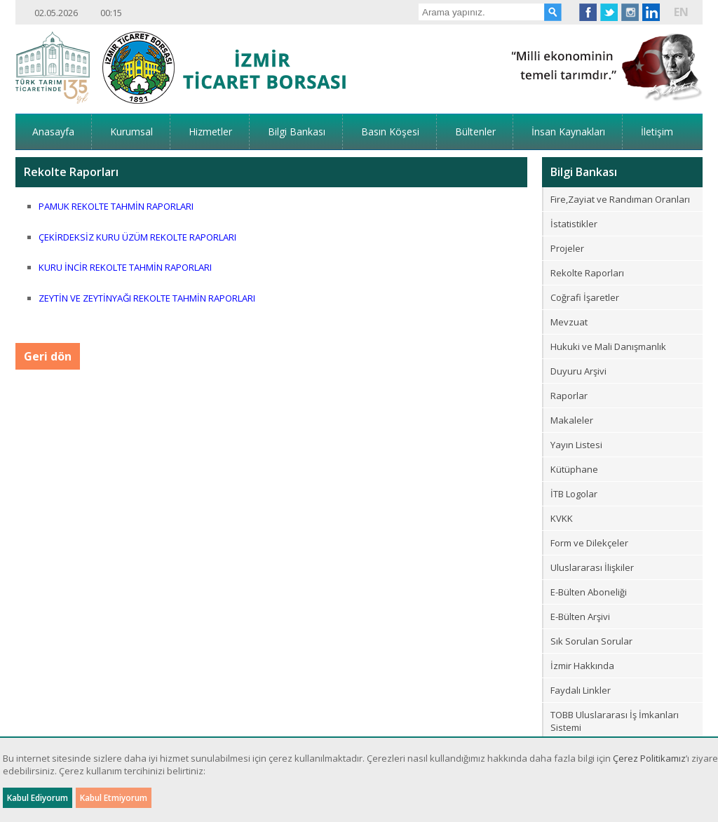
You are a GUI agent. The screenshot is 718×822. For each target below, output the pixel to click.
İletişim (657, 131)
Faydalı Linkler (580, 690)
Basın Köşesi (390, 131)
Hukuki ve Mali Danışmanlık (608, 346)
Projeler (567, 248)
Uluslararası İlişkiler (592, 567)
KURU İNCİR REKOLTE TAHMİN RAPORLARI (125, 267)
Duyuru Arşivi (578, 371)
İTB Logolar (573, 493)
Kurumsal (131, 131)
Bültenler (475, 131)
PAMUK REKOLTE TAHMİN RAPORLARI (116, 206)
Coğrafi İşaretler (584, 297)
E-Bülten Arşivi (580, 616)
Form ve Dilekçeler (589, 543)
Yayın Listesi (576, 444)
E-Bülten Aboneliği (588, 592)
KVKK (561, 518)
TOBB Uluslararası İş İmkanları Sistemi (614, 721)
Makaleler (571, 420)
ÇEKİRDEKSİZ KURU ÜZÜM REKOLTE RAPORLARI (137, 237)
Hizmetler (210, 131)
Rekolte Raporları (587, 273)
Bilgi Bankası (296, 131)
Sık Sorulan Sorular (591, 641)
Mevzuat (569, 322)
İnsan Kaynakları (568, 131)
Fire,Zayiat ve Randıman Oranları (620, 199)
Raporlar (569, 395)
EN (681, 12)
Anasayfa (53, 131)
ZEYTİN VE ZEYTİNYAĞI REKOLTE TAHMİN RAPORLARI (147, 298)
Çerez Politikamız (649, 758)
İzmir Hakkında (582, 665)
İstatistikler (573, 223)
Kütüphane (574, 469)
